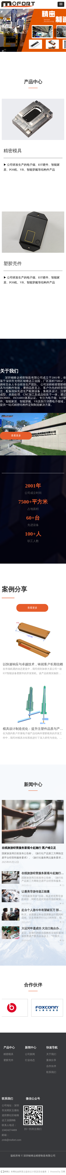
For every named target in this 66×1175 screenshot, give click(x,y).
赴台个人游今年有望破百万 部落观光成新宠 (41, 910)
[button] (61, 4)
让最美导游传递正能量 (35, 891)
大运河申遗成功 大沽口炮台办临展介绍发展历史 (41, 929)
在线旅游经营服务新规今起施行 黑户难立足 (41, 873)
